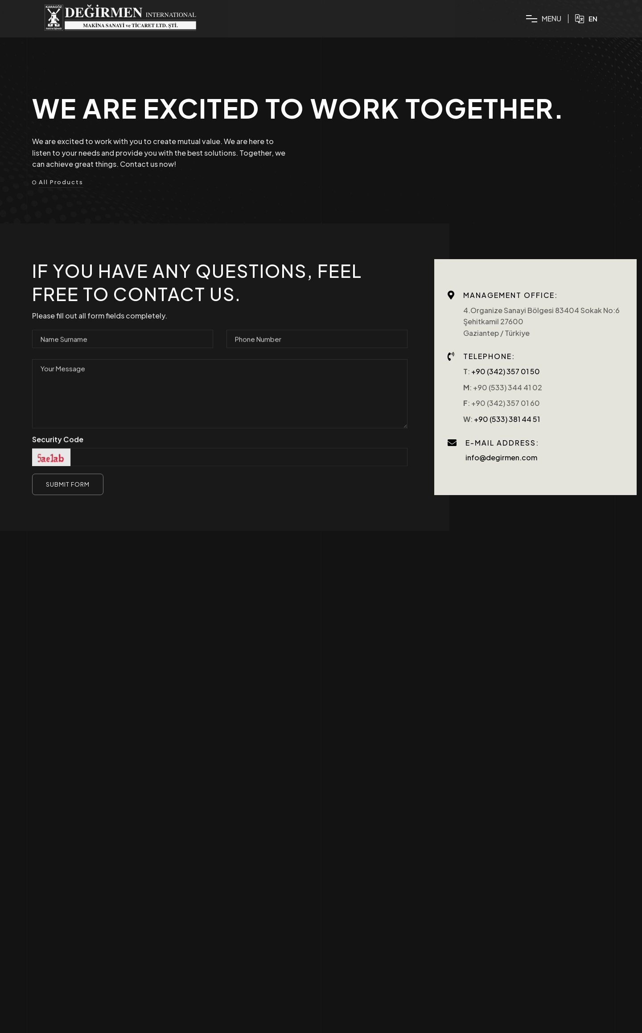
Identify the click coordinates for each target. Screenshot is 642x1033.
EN (586, 18)
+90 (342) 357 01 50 (505, 371)
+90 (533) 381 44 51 (507, 419)
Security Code (57, 444)
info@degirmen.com (501, 457)
